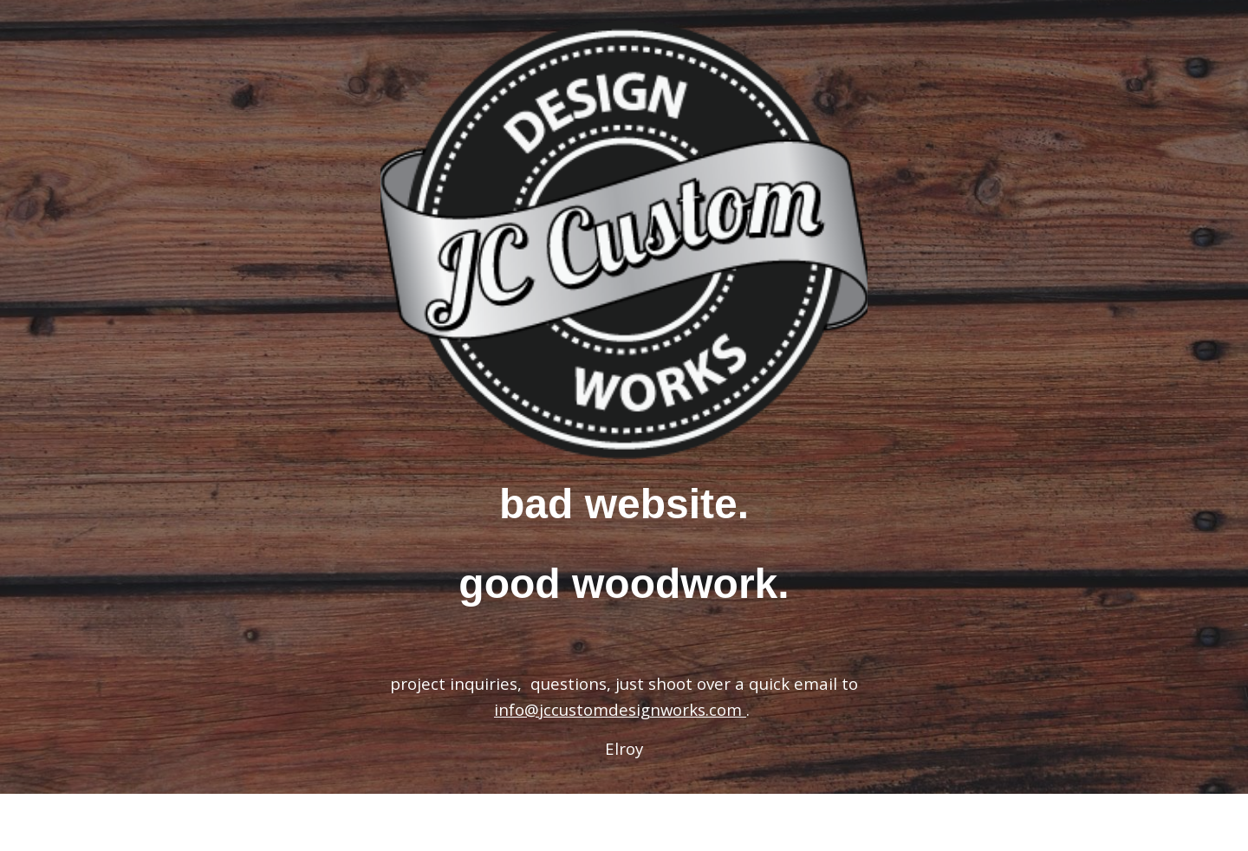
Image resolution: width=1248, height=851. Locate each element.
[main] (624, 544)
